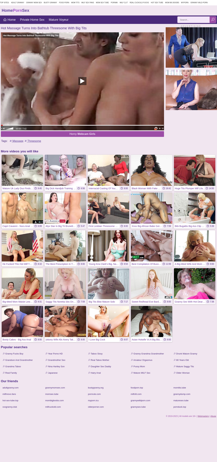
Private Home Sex (32, 19)
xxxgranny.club (10, 407)
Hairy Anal (94, 373)
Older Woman (181, 373)
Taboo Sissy (95, 353)
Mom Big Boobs (172, 3)
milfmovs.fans (9, 394)
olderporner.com (96, 407)
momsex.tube (51, 394)
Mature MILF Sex (140, 373)
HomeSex (15, 10)
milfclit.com (136, 394)
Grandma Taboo (12, 366)
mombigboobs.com (54, 400)
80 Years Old (181, 360)
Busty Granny (50, 3)
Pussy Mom (138, 366)
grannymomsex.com (55, 387)
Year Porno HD (54, 353)
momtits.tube (179, 387)
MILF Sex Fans (87, 3)
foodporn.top (137, 387)
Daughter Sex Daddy (99, 366)
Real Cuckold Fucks (139, 3)
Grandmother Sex (55, 360)
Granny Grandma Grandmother (147, 353)
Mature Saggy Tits (183, 366)
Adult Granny (17, 3)
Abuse (213, 416)
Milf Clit (124, 3)
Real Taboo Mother (98, 360)
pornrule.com (94, 394)
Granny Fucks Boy (13, 353)
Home (9, 20)
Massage (16, 141)
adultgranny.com (11, 387)
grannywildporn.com (140, 400)
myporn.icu (93, 400)
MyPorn (184, 3)
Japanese (51, 373)
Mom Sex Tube (102, 3)
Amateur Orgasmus (141, 360)
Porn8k (114, 3)
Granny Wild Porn (199, 3)
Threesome (32, 141)
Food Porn (64, 3)
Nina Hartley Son (55, 366)
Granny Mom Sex (34, 3)
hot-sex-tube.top (10, 400)
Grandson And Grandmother (18, 360)
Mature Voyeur (58, 19)
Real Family (10, 373)
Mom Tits (75, 3)
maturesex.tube (181, 400)
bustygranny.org (95, 387)
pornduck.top (179, 407)
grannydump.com (181, 394)
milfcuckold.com (53, 407)
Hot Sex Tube (157, 3)
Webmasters (203, 416)
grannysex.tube (138, 407)
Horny (82, 134)
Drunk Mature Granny (185, 353)
